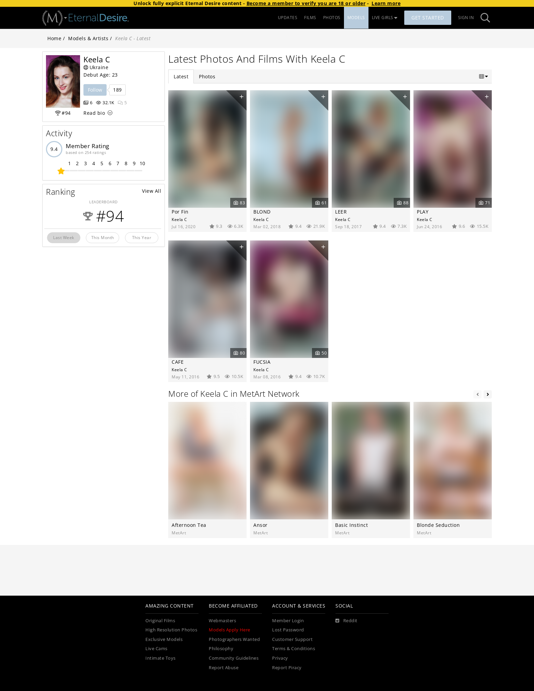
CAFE (178, 362)
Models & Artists (88, 38)
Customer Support (292, 639)
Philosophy (221, 648)
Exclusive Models (164, 639)
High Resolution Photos (171, 630)
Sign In (466, 17)
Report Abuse (223, 668)
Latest (181, 76)
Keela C (179, 219)
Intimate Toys (160, 658)
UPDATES (288, 17)
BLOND (262, 211)
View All (151, 191)
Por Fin (180, 211)
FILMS (310, 17)
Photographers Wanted (234, 639)
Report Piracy (287, 668)
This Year (142, 237)
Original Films (160, 621)
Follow (95, 90)
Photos (207, 76)
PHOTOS (332, 17)
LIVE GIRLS (385, 17)
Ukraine (95, 67)
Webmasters (222, 621)
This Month (102, 237)
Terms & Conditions (293, 648)
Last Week (63, 237)
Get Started (427, 17)
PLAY (422, 211)
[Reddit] (346, 621)
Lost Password (288, 630)
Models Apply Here (229, 630)
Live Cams (156, 648)
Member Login (288, 621)
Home (54, 38)
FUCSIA (261, 362)
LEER (341, 211)
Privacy (280, 658)
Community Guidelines (233, 658)
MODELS (356, 17)
